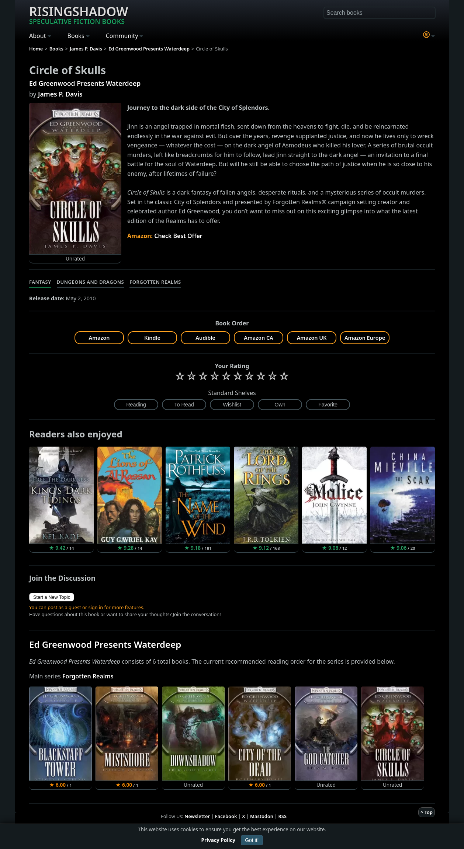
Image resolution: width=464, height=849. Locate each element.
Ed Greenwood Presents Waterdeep (85, 83)
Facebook (226, 816)
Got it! (252, 840)
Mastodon (261, 816)
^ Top (426, 812)
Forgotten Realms (155, 282)
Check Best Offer (178, 236)
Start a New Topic (51, 597)
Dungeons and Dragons (90, 282)
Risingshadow (78, 14)
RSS (282, 816)
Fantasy (40, 282)
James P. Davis (60, 94)
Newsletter (197, 816)
